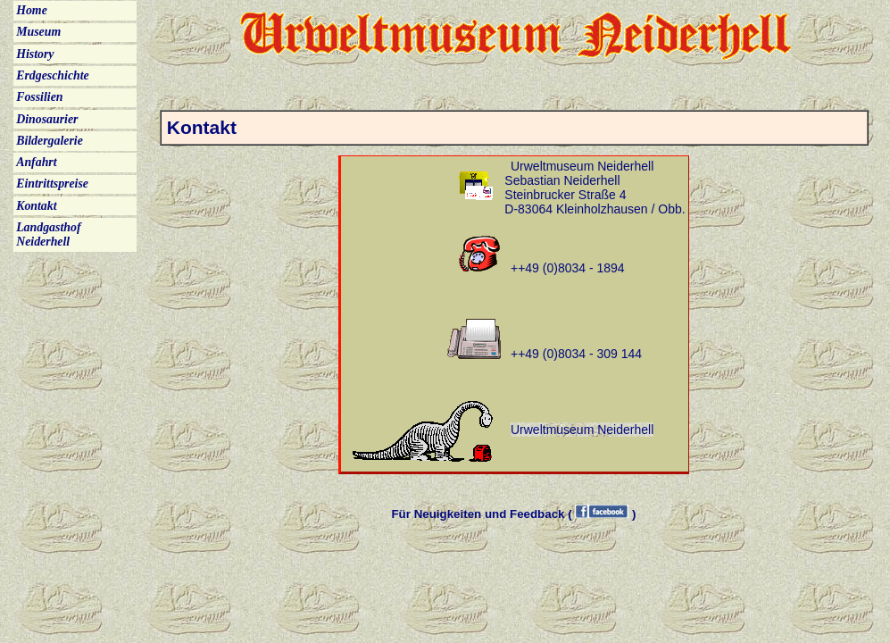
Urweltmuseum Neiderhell (582, 429)
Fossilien (39, 97)
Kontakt (36, 206)
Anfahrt (36, 162)
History (35, 54)
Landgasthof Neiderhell (48, 234)
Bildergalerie (49, 140)
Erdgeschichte (52, 75)
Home (31, 10)
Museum (38, 31)
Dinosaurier (47, 119)
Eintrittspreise (52, 183)
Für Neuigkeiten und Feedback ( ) (513, 514)
